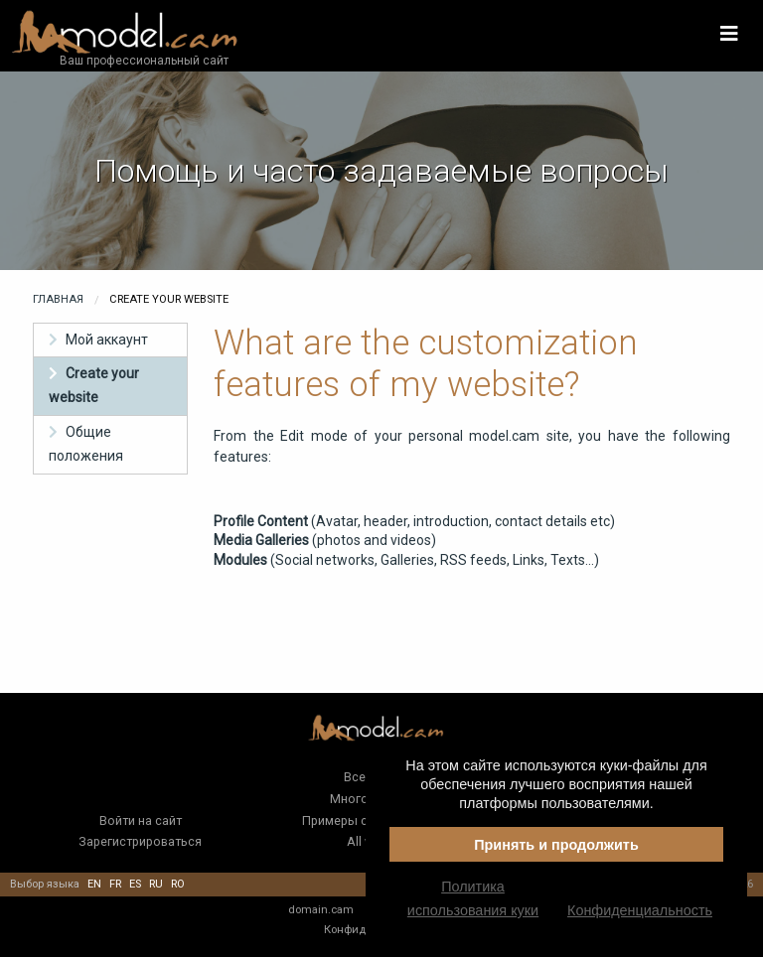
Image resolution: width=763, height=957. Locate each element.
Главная (58, 299)
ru (156, 884)
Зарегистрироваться (140, 841)
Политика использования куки (472, 898)
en (94, 884)
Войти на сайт (140, 820)
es (135, 884)
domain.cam (321, 909)
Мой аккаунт (107, 339)
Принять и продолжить (556, 845)
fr (115, 884)
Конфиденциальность (639, 910)
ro (178, 884)
